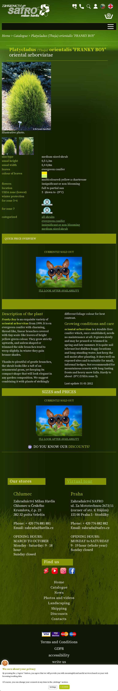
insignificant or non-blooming (61, 225)
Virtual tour (79, 481)
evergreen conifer (53, 221)
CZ (102, 6)
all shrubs (48, 217)
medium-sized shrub (55, 229)
